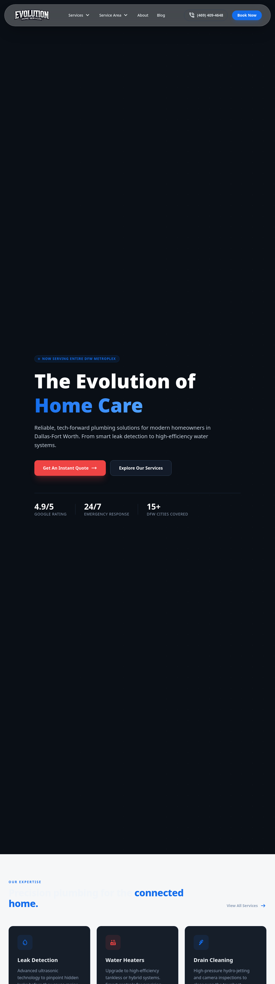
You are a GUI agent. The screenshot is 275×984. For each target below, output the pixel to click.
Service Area (114, 15)
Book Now (246, 15)
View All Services (246, 905)
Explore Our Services (141, 468)
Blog (161, 15)
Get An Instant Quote (70, 468)
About (143, 15)
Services (79, 15)
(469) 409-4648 (206, 15)
